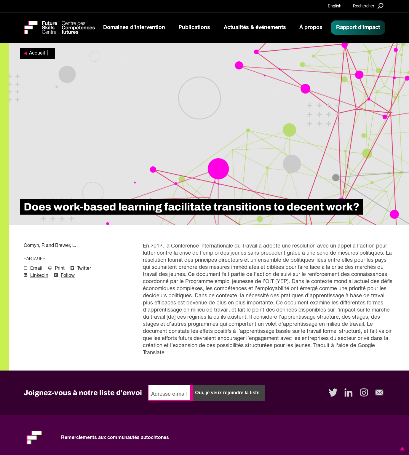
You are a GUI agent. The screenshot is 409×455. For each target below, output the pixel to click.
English (334, 6)
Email (36, 268)
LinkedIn (39, 275)
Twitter (84, 268)
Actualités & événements (255, 27)
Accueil (37, 53)
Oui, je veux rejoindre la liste (227, 392)
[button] (401, 448)
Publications (194, 27)
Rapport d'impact (358, 27)
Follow (68, 275)
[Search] (368, 5)
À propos (310, 27)
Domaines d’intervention (134, 27)
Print (60, 268)
